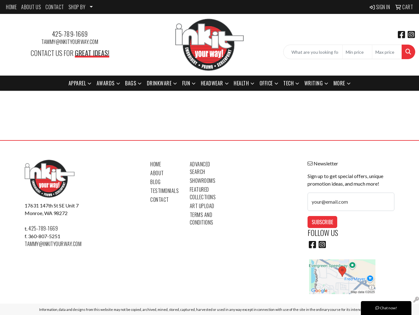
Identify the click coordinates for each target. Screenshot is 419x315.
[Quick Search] (313, 52)
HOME (11, 7)
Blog (155, 182)
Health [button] (241, 83)
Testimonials (164, 191)
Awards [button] (106, 83)
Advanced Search (200, 168)
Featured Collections (203, 193)
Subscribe (322, 222)
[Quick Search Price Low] (357, 52)
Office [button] (266, 83)
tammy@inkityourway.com (69, 42)
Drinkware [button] (159, 83)
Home (155, 164)
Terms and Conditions (201, 218)
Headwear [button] (212, 83)
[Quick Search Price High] (387, 52)
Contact (159, 199)
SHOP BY (77, 7)
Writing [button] (313, 83)
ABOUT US (31, 7)
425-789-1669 (70, 34)
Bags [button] (130, 83)
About (157, 173)
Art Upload (202, 206)
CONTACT (54, 7)
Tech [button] (288, 83)
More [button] (339, 83)
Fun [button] (186, 83)
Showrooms (203, 180)
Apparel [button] (77, 83)
